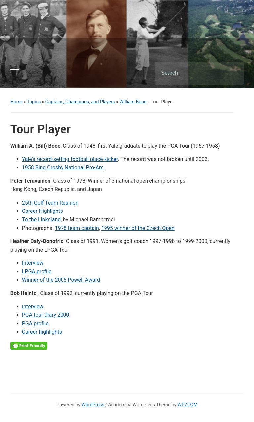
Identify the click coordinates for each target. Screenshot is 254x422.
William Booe (133, 101)
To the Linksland (41, 219)
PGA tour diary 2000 (45, 315)
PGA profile (35, 323)
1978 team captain (77, 228)
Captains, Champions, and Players (80, 101)
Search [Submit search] (233, 73)
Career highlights (42, 332)
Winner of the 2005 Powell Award (61, 280)
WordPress (93, 404)
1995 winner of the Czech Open (138, 228)
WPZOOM (188, 404)
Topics (34, 101)
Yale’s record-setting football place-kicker (70, 159)
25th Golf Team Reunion (50, 203)
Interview (33, 263)
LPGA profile (37, 271)
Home (16, 101)
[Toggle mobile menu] (14, 69)
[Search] (191, 73)
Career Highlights (42, 211)
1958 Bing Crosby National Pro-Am (63, 167)
